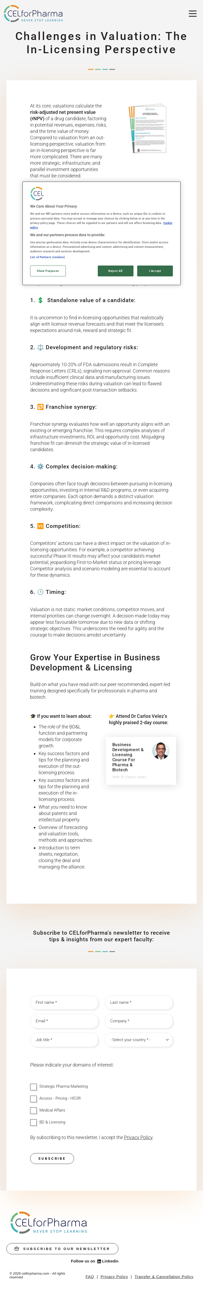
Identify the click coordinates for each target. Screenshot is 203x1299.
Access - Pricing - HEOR (60, 1098)
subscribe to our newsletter (62, 1249)
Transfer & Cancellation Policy (164, 1276)
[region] (101, 233)
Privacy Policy (114, 1276)
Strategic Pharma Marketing (63, 1086)
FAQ (90, 1276)
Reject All (115, 270)
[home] (49, 1222)
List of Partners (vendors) (47, 257)
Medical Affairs (52, 1110)
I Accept (155, 270)
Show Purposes (48, 270)
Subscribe (52, 1159)
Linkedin (107, 1261)
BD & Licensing (52, 1122)
